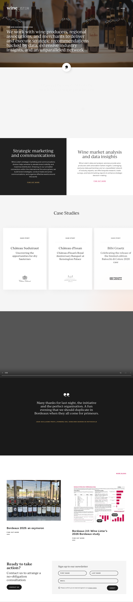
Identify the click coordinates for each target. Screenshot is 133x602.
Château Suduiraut (25, 248)
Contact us (14, 587)
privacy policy (92, 588)
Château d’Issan (70, 248)
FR (112, 8)
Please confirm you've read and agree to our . (77, 588)
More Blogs (121, 473)
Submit (112, 588)
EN (108, 8)
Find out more (33, 182)
